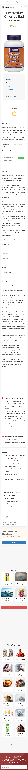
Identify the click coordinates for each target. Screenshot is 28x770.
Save (23, 7)
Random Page (14, 607)
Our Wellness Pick (11, 96)
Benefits (9, 93)
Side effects (10, 89)
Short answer (10, 79)
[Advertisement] (14, 379)
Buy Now (21, 157)
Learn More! (7, 509)
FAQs (8, 86)
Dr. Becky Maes (12, 520)
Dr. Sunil (12, 7)
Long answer (10, 82)
